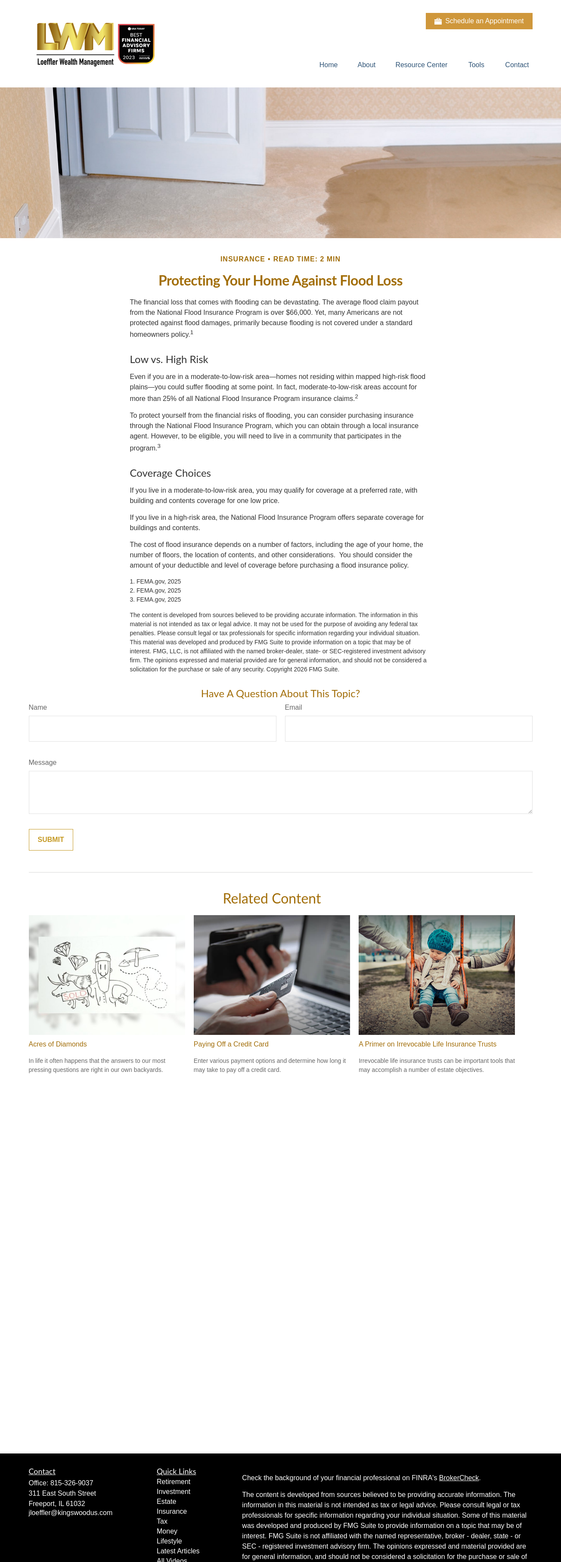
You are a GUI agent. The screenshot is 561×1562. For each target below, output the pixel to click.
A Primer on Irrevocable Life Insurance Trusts (427, 1044)
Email (293, 707)
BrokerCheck (459, 1477)
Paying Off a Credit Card (231, 1044)
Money (167, 1531)
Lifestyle (169, 1541)
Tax (162, 1521)
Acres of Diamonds (58, 1044)
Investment (173, 1491)
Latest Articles (178, 1551)
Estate (166, 1501)
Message (43, 762)
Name (38, 707)
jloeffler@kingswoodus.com (71, 1512)
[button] (328, 64)
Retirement (173, 1481)
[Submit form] (51, 840)
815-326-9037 (71, 1483)
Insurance (172, 1511)
